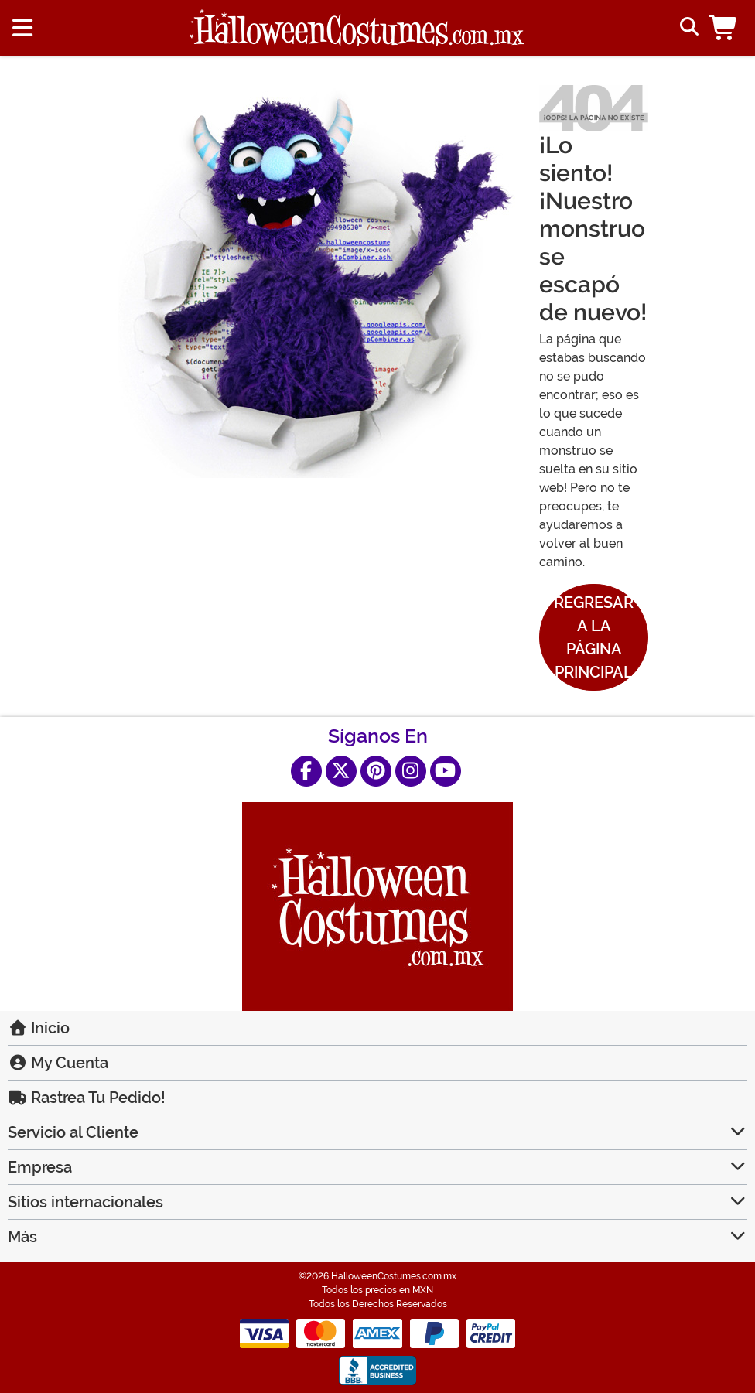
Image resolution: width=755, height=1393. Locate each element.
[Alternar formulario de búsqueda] (687, 27)
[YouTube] (445, 771)
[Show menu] (22, 28)
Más (377, 1236)
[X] (341, 771)
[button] (726, 28)
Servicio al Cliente (377, 1132)
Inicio (39, 1028)
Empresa (377, 1167)
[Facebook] (306, 771)
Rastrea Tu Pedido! (87, 1097)
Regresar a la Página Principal (594, 637)
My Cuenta (58, 1062)
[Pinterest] (375, 771)
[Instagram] (410, 771)
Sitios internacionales (377, 1202)
